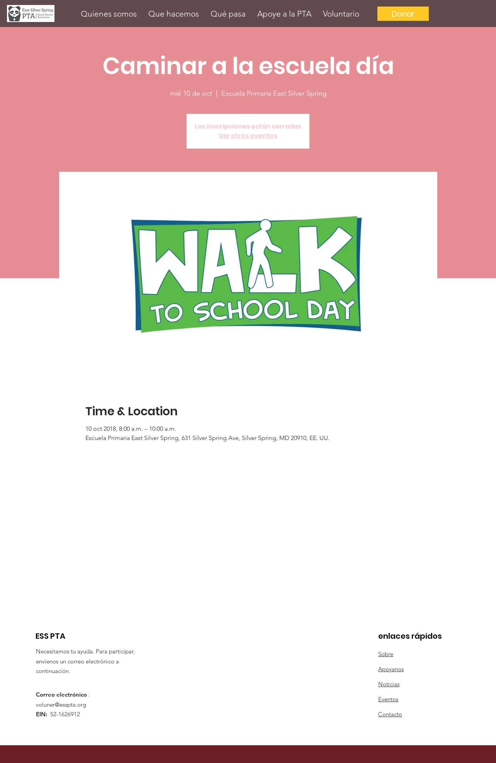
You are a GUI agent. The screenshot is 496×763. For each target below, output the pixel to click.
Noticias (388, 684)
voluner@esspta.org (61, 704)
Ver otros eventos (248, 135)
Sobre (385, 654)
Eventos (388, 699)
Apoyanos (391, 669)
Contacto (390, 714)
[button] (109, 13)
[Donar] (403, 14)
